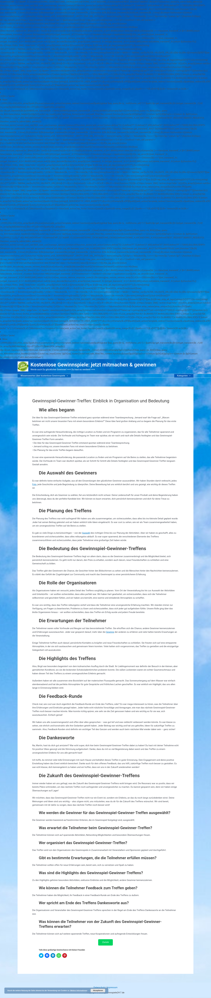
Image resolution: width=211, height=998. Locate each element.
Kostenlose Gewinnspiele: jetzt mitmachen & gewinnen (93, 365)
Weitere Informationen (78, 990)
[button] (65, 375)
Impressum (112, 988)
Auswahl (86, 533)
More (4, 99)
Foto (34, 484)
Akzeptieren (98, 990)
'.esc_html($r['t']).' (11, 92)
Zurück (105, 942)
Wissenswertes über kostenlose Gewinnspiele (43, 375)
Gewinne (110, 632)
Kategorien (184, 375)
